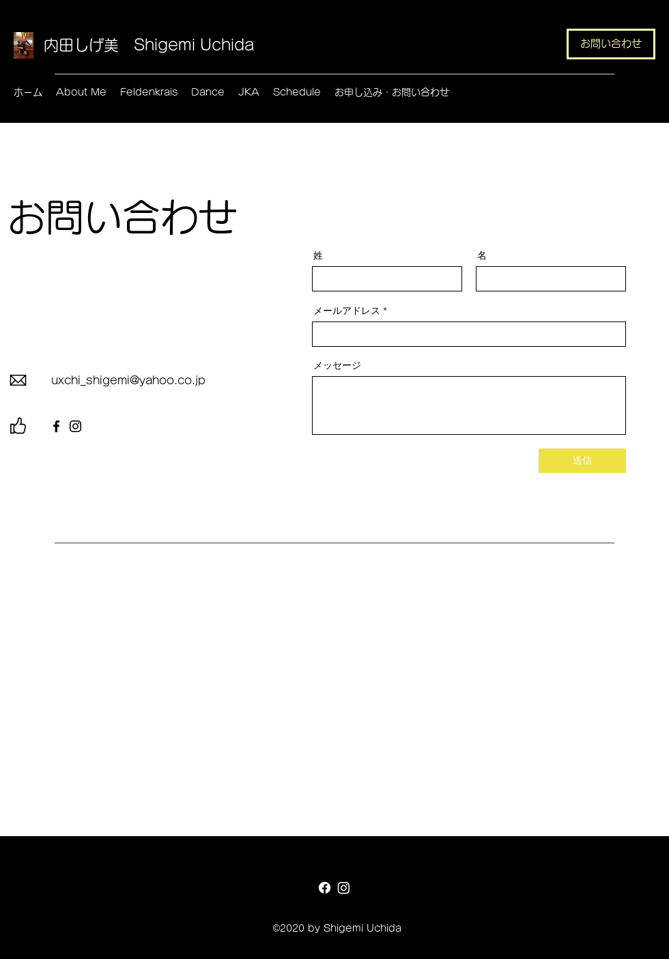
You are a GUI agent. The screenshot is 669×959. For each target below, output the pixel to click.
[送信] (582, 460)
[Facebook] (56, 426)
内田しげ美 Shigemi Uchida (149, 45)
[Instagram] (75, 426)
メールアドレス (346, 310)
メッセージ (337, 365)
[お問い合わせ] (611, 44)
